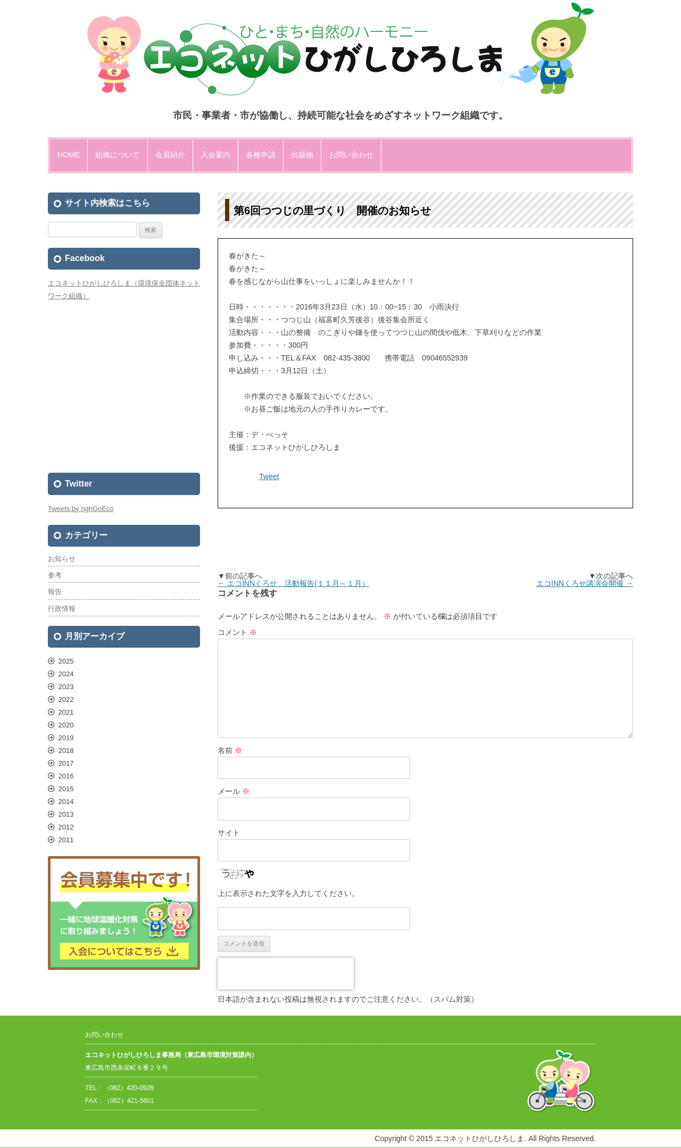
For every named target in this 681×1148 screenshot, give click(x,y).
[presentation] (286, 974)
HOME (68, 154)
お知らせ (62, 559)
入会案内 (215, 154)
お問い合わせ (351, 154)
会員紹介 (170, 154)
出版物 (302, 154)
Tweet (269, 476)
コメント (237, 632)
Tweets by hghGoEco (81, 509)
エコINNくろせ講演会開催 (584, 583)
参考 (55, 575)
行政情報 (62, 609)
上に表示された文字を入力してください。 (288, 893)
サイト (229, 832)
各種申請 (261, 154)
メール (234, 791)
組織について (117, 154)
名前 (230, 750)
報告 (55, 592)
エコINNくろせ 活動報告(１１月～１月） (293, 583)
